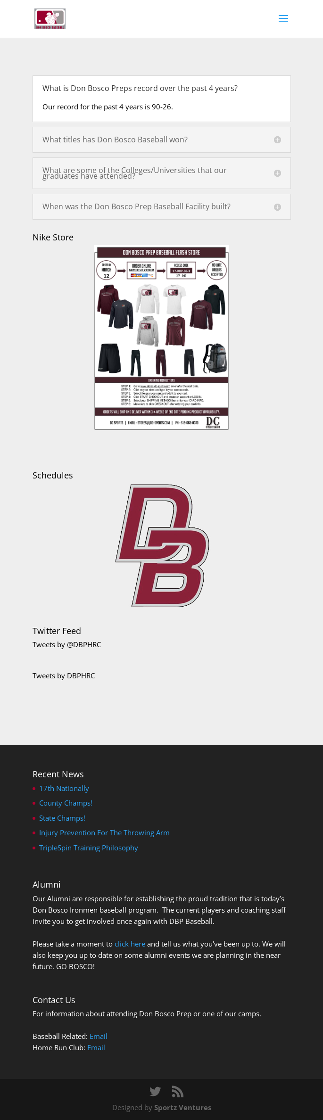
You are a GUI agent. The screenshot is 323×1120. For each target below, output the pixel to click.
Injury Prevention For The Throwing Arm (104, 832)
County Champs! (65, 802)
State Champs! (62, 818)
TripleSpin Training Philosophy (88, 847)
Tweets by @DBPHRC (67, 644)
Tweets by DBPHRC (64, 675)
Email (99, 1036)
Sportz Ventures (182, 1107)
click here (130, 943)
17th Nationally (64, 788)
